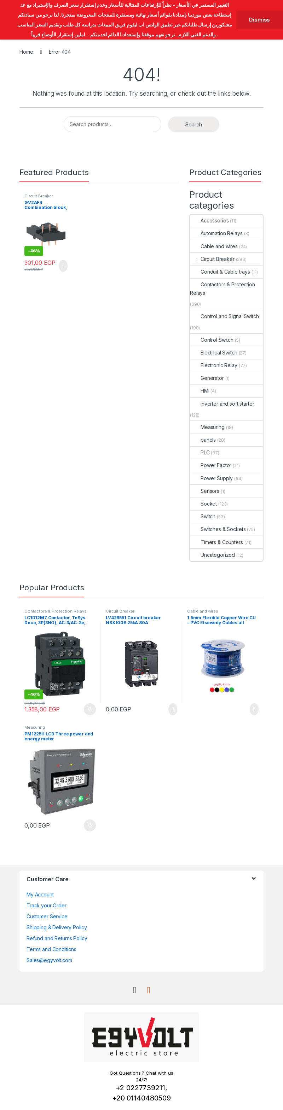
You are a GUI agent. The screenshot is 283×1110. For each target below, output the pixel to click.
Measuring (207, 427)
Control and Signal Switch (224, 316)
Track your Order (47, 905)
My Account (40, 894)
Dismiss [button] (259, 20)
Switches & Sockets (218, 529)
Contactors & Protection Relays (222, 288)
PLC (200, 452)
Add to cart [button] (90, 709)
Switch (202, 516)
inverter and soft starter (222, 404)
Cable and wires (214, 246)
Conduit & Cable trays (220, 272)
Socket (203, 504)
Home (26, 52)
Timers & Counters (216, 542)
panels (203, 440)
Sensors (204, 491)
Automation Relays (216, 233)
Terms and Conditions (51, 949)
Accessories (209, 220)
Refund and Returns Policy (57, 938)
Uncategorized (212, 555)
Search (193, 124)
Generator (207, 378)
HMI (199, 391)
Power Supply (211, 478)
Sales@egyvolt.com (49, 960)
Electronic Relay (213, 365)
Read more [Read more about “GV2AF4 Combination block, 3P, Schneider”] (63, 266)
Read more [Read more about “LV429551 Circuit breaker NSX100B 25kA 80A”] (172, 709)
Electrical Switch (213, 353)
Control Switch (211, 340)
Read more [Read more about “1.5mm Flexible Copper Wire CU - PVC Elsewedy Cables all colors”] (254, 709)
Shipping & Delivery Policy (57, 927)
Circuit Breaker (38, 195)
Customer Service (47, 916)
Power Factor (210, 465)
